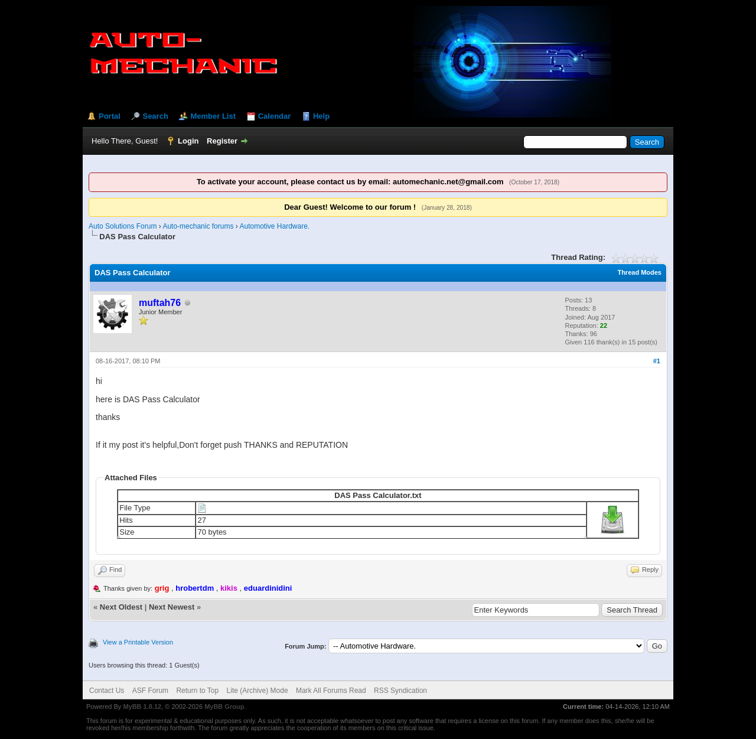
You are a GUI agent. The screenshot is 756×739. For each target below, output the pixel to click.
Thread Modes (639, 272)
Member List (213, 116)
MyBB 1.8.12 (142, 706)
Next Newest (171, 607)
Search (155, 116)
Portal (109, 116)
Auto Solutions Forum (123, 226)
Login (188, 140)
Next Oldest (121, 607)
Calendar (274, 116)
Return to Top (197, 690)
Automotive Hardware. (274, 226)
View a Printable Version (138, 642)
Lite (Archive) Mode (257, 690)
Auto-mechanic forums (197, 226)
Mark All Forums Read (331, 690)
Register (222, 140)
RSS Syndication (400, 690)
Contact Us (106, 690)
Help (321, 116)
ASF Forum (150, 690)
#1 (656, 360)
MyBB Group (224, 706)
